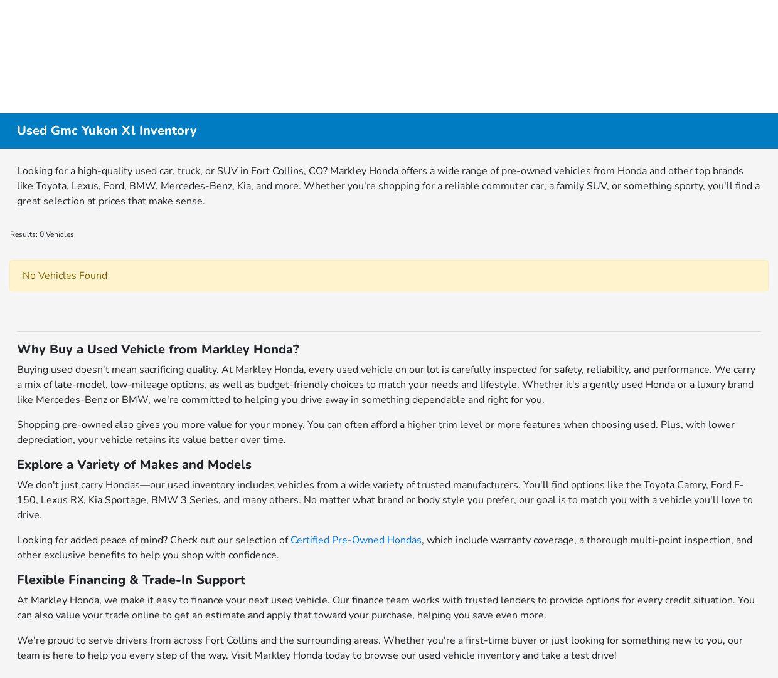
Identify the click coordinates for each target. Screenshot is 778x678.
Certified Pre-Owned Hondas (356, 540)
